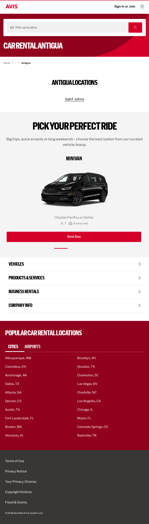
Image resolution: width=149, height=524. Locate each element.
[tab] (14, 347)
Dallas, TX (12, 384)
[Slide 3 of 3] (88, 248)
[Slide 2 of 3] (74, 248)
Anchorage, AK (16, 375)
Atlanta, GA (13, 392)
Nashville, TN (87, 435)
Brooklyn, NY (86, 358)
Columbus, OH (15, 367)
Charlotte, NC (87, 392)
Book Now (74, 237)
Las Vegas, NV (87, 384)
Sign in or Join (124, 6)
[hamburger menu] (142, 6)
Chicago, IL (85, 410)
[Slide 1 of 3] (61, 248)
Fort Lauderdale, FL (19, 418)
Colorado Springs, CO (92, 427)
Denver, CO (13, 401)
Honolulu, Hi (14, 435)
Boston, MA (13, 427)
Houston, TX (86, 367)
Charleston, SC (88, 375)
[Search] (135, 27)
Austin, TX (12, 410)
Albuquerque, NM (18, 358)
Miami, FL (84, 418)
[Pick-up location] (66, 27)
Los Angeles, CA (89, 401)
